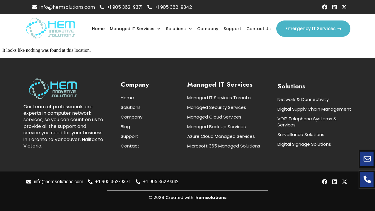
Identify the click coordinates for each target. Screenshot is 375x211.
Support (232, 29)
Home (99, 29)
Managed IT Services (136, 29)
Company (208, 29)
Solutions (179, 29)
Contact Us (258, 29)
